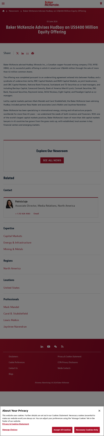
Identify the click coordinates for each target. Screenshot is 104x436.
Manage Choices (9, 429)
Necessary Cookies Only (87, 430)
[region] (52, 421)
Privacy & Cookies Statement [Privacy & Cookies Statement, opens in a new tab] (15, 424)
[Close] (99, 411)
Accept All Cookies (62, 430)
